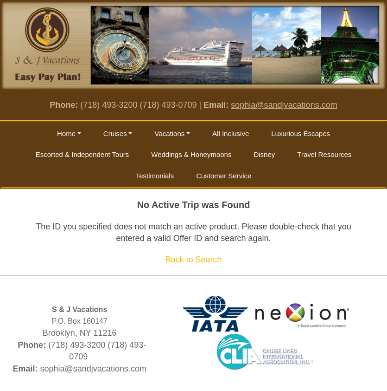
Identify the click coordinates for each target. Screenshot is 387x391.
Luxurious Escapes (300, 133)
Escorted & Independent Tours (82, 154)
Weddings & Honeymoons (191, 154)
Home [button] (66, 133)
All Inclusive (230, 133)
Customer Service (223, 176)
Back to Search (193, 259)
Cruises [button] (115, 133)
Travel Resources (324, 154)
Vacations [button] (169, 133)
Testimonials (155, 176)
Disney (264, 154)
